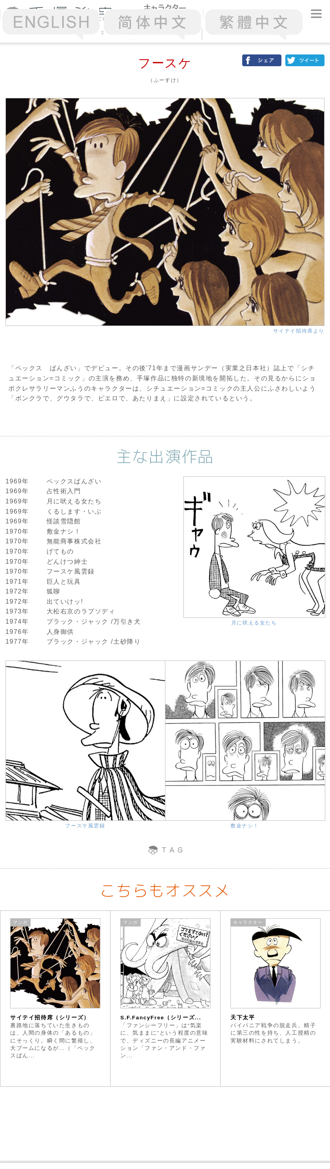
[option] (55, 998)
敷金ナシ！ (244, 826)
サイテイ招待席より (299, 331)
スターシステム (238, 32)
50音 (165, 32)
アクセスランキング (91, 32)
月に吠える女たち (254, 623)
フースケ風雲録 (85, 826)
